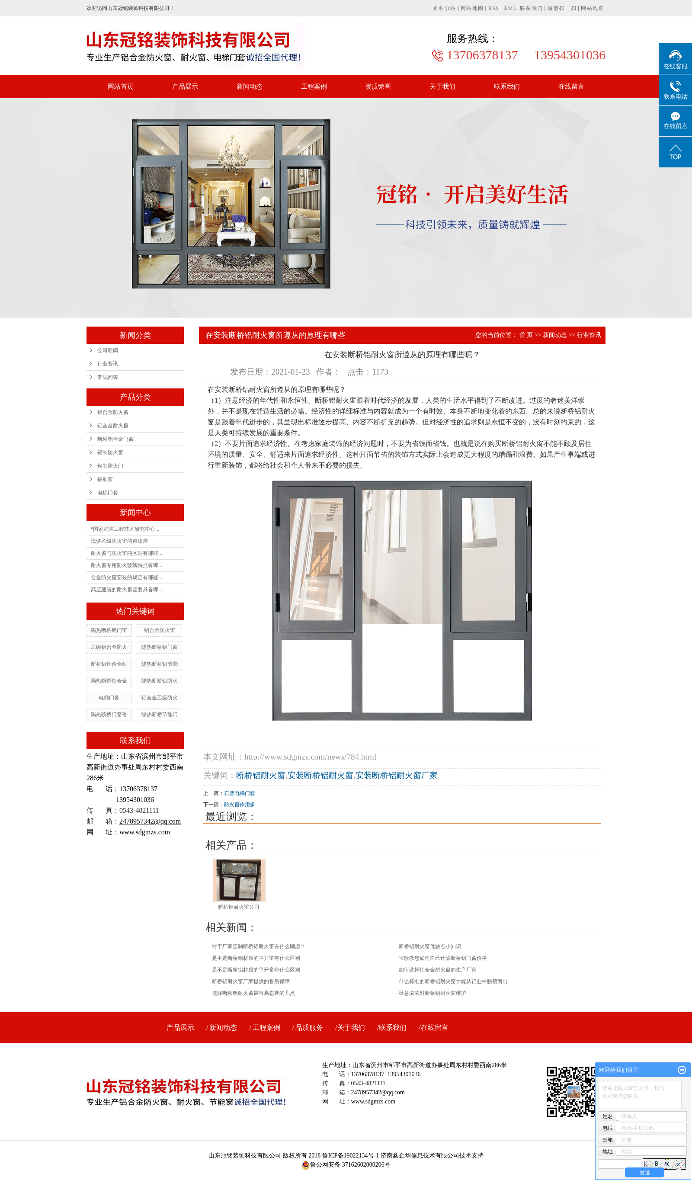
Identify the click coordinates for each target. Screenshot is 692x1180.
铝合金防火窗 (112, 412)
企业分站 (444, 8)
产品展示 (185, 86)
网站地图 (472, 8)
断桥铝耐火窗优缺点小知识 (430, 946)
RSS (494, 8)
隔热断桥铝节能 (159, 664)
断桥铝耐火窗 (260, 775)
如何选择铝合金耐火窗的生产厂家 (438, 970)
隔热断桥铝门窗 (109, 630)
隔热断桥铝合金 (109, 681)
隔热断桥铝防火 (159, 681)
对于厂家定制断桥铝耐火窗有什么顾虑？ (258, 946)
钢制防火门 (110, 466)
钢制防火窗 (110, 452)
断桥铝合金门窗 (115, 439)
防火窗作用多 (239, 805)
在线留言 (571, 86)
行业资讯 (107, 364)
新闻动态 (250, 86)
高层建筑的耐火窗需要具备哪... (126, 590)
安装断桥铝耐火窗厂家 (397, 775)
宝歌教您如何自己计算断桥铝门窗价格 (443, 958)
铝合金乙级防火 (159, 698)
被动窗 (105, 479)
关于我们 (442, 86)
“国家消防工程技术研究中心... (125, 529)
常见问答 (107, 377)
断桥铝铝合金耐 (109, 664)
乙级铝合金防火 (109, 647)
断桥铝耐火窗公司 (239, 907)
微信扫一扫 (562, 8)
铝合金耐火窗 (112, 426)
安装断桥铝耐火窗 (320, 775)
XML (510, 8)
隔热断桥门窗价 (109, 715)
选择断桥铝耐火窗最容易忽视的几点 (253, 993)
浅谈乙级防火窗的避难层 (119, 541)
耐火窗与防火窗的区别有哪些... (126, 553)
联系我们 (531, 8)
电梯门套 (107, 493)
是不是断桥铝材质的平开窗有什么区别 (256, 958)
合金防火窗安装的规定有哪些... (126, 577)
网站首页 (121, 86)
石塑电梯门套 (239, 793)
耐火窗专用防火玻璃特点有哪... (126, 565)
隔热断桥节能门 (159, 715)
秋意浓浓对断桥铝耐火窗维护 (432, 993)
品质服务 (309, 1027)
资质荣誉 (378, 86)
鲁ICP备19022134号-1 (350, 1155)
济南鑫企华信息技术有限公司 (420, 1155)
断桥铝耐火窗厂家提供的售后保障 (251, 981)
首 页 (526, 335)
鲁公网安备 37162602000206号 (346, 1164)
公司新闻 (107, 350)
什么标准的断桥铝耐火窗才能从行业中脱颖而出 (453, 981)
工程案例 (314, 86)
